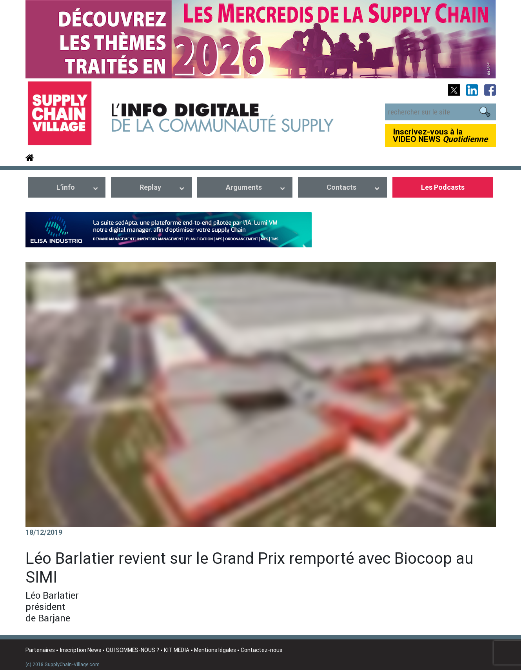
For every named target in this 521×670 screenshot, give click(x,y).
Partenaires (40, 650)
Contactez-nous (261, 650)
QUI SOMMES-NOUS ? (132, 650)
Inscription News (80, 650)
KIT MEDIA (176, 650)
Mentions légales (215, 650)
